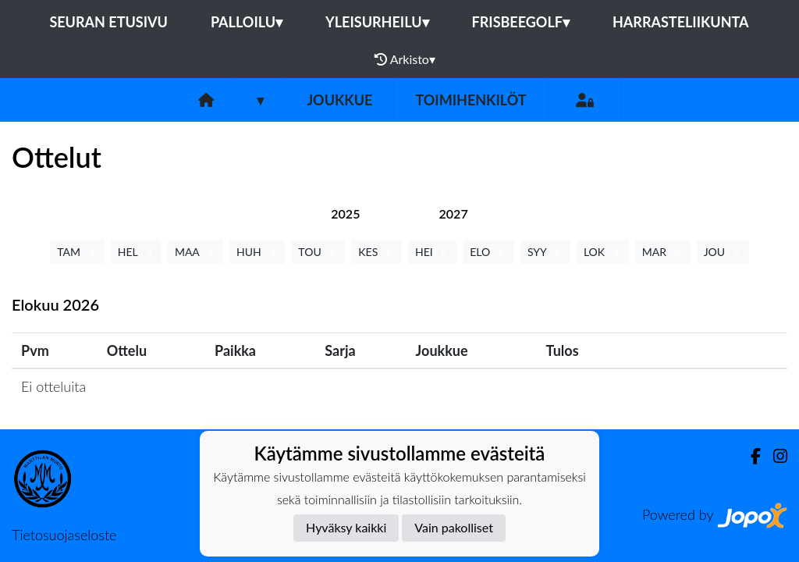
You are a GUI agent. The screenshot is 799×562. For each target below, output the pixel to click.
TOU (318, 251)
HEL (136, 251)
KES (376, 251)
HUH (257, 251)
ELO (488, 251)
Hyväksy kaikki (346, 527)
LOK (603, 251)
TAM (77, 251)
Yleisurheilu (376, 21)
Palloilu (246, 21)
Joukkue (339, 99)
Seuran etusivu (108, 21)
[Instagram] (774, 456)
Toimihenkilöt (470, 99)
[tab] (345, 213)
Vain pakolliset (453, 527)
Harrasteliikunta (681, 21)
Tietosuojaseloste (64, 534)
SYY (545, 251)
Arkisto (405, 59)
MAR (663, 251)
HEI (432, 251)
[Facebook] (749, 456)
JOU (723, 251)
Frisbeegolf (521, 21)
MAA (195, 251)
